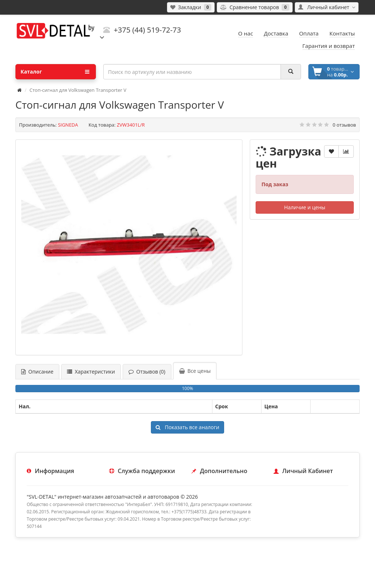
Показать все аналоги (187, 427)
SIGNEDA (68, 124)
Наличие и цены (305, 207)
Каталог (55, 71)
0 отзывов (344, 124)
